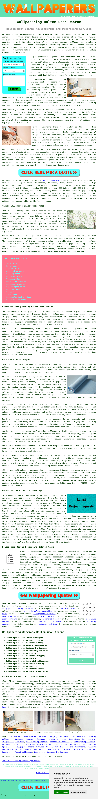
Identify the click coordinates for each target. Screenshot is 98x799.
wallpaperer (70, 552)
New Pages (11, 780)
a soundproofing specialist (38, 611)
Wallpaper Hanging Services (51, 739)
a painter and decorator (48, 622)
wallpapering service (30, 110)
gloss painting (48, 616)
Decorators (74, 739)
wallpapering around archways (71, 573)
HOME (61, 16)
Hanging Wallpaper (59, 737)
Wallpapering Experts (35, 737)
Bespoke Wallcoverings (61, 742)
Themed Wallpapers (23, 752)
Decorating (15, 737)
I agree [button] (57, 792)
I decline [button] (65, 792)
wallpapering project (30, 707)
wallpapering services (13, 40)
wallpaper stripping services (17, 609)
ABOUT (74, 16)
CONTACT (81, 16)
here (4, 707)
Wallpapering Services (13, 742)
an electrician (68, 609)
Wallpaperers (79, 737)
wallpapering (33, 90)
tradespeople (14, 627)
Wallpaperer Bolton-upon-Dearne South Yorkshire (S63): (31, 34)
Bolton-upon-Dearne (52, 180)
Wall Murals (25, 750)
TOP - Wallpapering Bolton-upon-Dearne (21, 761)
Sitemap (3, 780)
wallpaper (32, 75)
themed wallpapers (38, 241)
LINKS (68, 16)
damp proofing (9, 616)
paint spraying (9, 619)
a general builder (51, 619)
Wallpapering (27, 780)
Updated (18, 780)
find (11, 681)
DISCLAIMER (91, 16)
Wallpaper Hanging (24, 739)
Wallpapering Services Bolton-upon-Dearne (33, 632)
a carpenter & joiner (44, 614)
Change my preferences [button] (78, 792)
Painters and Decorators (34, 744)
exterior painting (48, 624)
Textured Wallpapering (84, 750)
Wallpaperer (75, 744)
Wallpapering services (13, 180)
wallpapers (63, 137)
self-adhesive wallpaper (62, 404)
